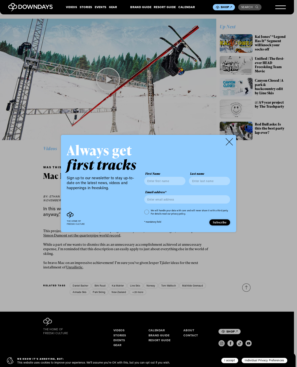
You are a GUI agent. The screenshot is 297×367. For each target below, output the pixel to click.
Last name (197, 174)
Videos (71, 7)
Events (101, 7)
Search (249, 7)
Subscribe (220, 222)
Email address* (156, 192)
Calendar (186, 7)
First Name (152, 174)
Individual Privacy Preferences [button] (264, 360)
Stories (86, 7)
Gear (113, 7)
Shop (226, 7)
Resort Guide (165, 7)
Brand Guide (140, 7)
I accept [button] (229, 360)
